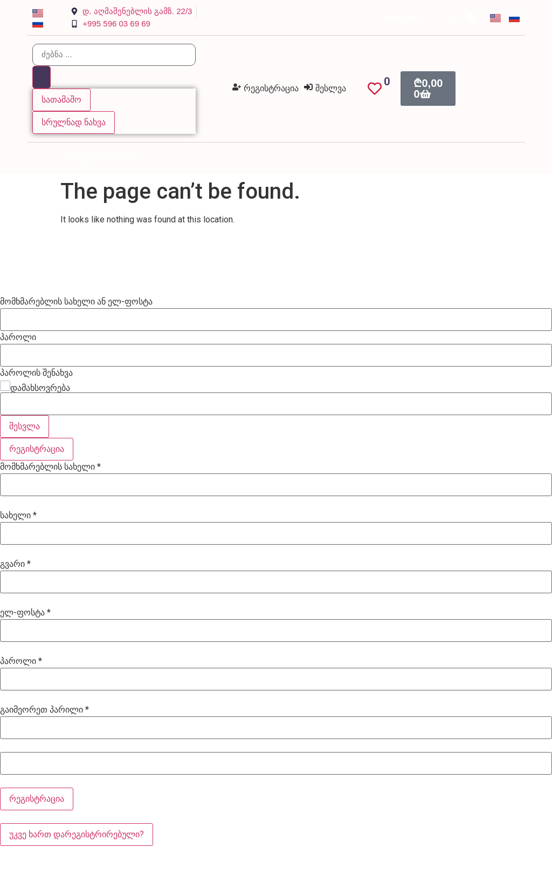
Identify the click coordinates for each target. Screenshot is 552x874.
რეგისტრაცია (36, 449)
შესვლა (24, 426)
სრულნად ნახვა (74, 122)
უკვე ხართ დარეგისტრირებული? (76, 834)
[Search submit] (41, 77)
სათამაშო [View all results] (61, 99)
